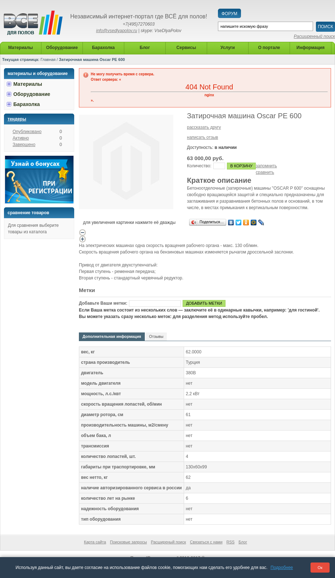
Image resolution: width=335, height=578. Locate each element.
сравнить (265, 172)
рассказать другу (204, 127)
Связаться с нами (206, 542)
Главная (47, 59)
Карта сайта (95, 542)
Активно (21, 138)
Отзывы (156, 336)
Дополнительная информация (111, 336)
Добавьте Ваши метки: (103, 303)
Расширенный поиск (314, 36)
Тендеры (17, 119)
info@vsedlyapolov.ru (116, 30)
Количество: (199, 165)
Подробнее (282, 567)
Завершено (24, 144)
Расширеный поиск (168, 542)
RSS (231, 542)
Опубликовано (27, 131)
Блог (242, 542)
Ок (320, 567)
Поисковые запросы (128, 542)
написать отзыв (202, 137)
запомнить (266, 165)
